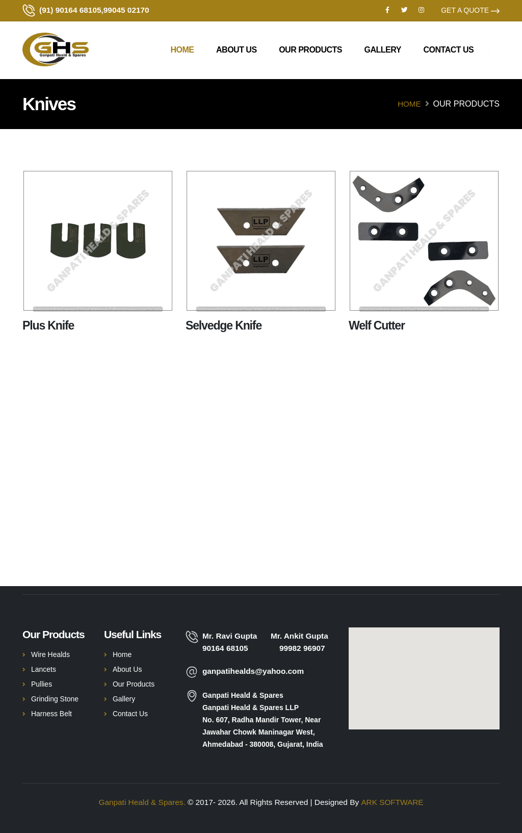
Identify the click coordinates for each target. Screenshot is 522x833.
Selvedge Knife (224, 325)
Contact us (449, 50)
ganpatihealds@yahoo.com (253, 671)
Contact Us (130, 714)
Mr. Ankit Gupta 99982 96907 (299, 642)
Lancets (43, 669)
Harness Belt (51, 714)
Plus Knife (48, 325)
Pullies (41, 684)
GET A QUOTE (470, 11)
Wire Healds (50, 654)
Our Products (310, 50)
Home (182, 50)
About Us (236, 50)
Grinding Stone (55, 699)
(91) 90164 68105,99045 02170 (94, 10)
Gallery (382, 50)
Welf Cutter (377, 325)
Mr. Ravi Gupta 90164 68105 (234, 642)
